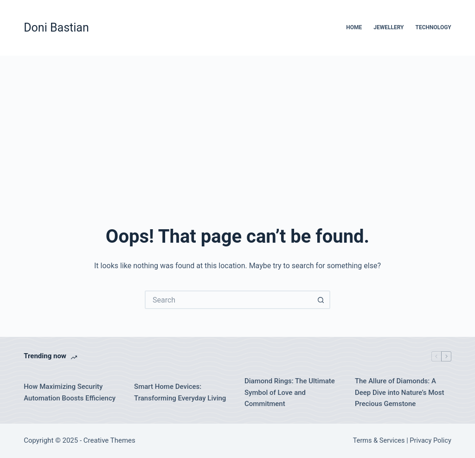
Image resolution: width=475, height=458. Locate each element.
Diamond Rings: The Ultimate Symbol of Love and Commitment (289, 392)
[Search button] (321, 299)
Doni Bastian (56, 27)
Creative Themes (109, 440)
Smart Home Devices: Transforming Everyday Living (180, 392)
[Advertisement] (237, 125)
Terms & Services (379, 441)
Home (354, 27)
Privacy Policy (430, 441)
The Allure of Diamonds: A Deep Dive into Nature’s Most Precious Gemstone (399, 392)
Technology (433, 27)
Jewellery (388, 27)
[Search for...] (228, 299)
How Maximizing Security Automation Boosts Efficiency (70, 392)
